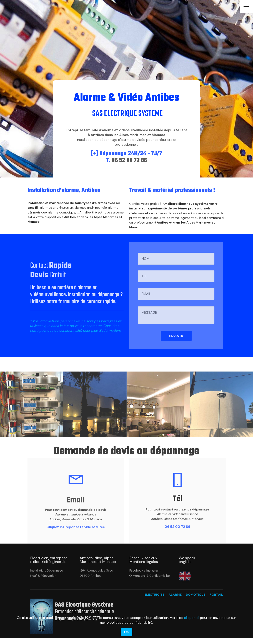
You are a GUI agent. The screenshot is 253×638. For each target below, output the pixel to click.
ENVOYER (176, 344)
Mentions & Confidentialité (151, 584)
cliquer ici (191, 618)
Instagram (153, 579)
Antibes (96, 584)
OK (126, 632)
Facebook (136, 579)
